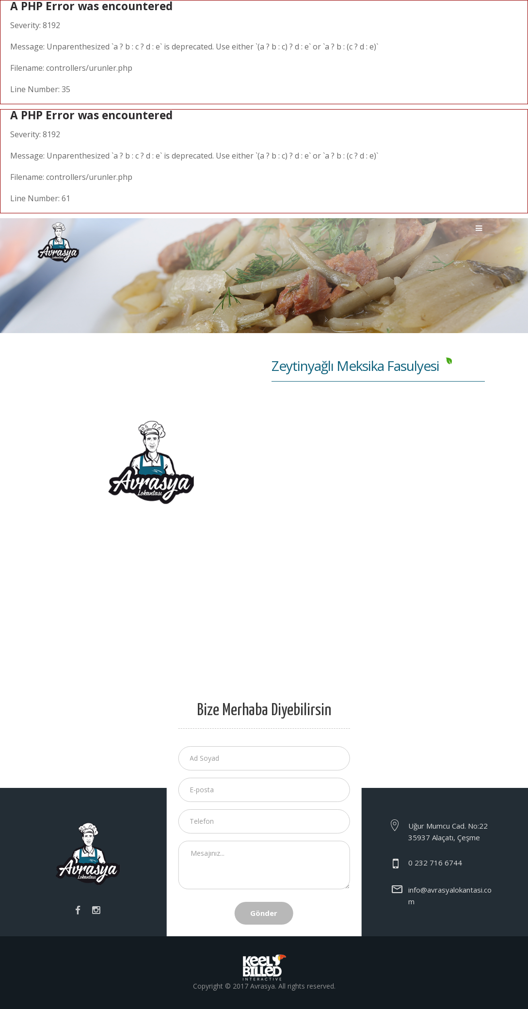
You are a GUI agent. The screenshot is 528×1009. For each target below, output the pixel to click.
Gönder (263, 913)
